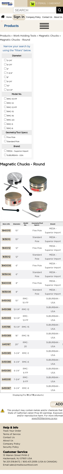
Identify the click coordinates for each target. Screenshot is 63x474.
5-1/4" (17, 353)
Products (11, 26)
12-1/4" (17, 309)
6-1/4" (17, 362)
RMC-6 (25, 362)
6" (17, 266)
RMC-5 (25, 353)
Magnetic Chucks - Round (15, 40)
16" (16, 336)
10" (16, 231)
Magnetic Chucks (49, 36)
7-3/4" (17, 379)
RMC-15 (25, 327)
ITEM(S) (41, 3)
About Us (58, 17)
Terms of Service (12, 434)
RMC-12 (25, 309)
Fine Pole (37, 231)
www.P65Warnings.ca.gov (44, 418)
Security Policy (11, 447)
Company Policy (33, 17)
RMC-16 (25, 336)
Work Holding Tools (24, 36)
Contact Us (47, 17)
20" (17, 344)
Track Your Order (12, 431)
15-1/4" (17, 327)
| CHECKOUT (53, 3)
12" (17, 248)
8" (17, 283)
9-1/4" (17, 388)
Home (9, 17)
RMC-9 (25, 388)
